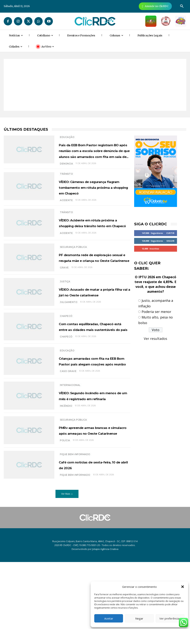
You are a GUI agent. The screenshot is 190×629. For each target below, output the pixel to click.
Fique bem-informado (75, 521)
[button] (182, 587)
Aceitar (108, 618)
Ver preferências (170, 618)
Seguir (170, 240)
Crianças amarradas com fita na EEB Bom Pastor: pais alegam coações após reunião (94, 414)
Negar (139, 618)
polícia (65, 509)
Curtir (170, 233)
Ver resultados (155, 338)
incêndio (66, 466)
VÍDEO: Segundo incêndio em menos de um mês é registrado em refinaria (90, 453)
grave (64, 308)
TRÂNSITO (66, 191)
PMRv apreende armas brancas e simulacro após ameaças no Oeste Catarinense (90, 493)
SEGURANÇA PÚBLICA (73, 276)
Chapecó (66, 355)
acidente (66, 229)
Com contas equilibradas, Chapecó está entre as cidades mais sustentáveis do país (91, 371)
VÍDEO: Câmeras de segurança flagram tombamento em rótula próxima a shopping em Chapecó (88, 210)
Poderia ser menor (156, 311)
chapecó (66, 387)
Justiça (65, 318)
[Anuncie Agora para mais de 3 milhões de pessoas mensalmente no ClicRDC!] (155, 6)
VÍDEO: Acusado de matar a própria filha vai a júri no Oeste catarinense (92, 332)
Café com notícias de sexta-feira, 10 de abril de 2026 (93, 531)
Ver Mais (67, 560)
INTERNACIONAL (70, 440)
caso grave (68, 430)
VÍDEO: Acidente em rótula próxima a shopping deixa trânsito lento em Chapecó (92, 252)
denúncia (66, 180)
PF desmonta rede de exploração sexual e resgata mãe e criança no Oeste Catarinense (93, 292)
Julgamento (68, 345)
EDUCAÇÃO (67, 137)
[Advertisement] (95, 85)
